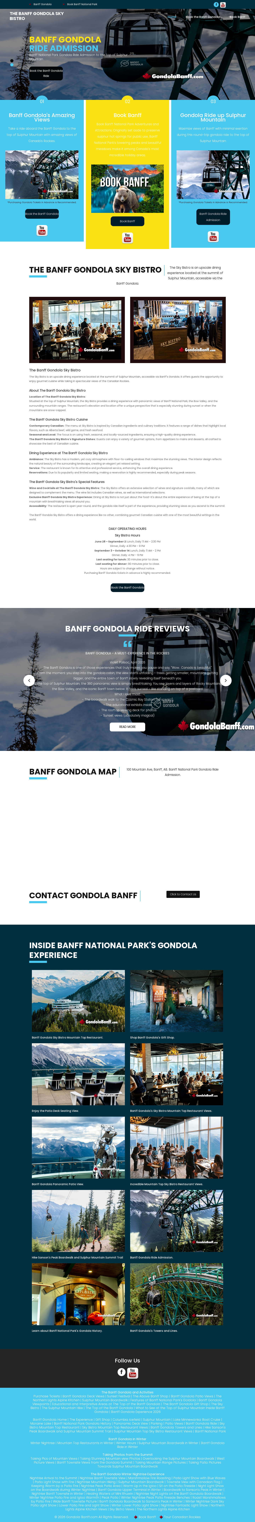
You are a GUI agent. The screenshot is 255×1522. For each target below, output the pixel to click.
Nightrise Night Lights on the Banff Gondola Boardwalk (179, 1493)
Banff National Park (210, 1431)
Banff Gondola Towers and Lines (176, 1427)
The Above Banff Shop (150, 1396)
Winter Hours (126, 1443)
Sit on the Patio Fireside (177, 1486)
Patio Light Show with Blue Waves (199, 1478)
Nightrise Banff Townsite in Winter (58, 1493)
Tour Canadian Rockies (182, 1517)
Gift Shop (102, 1419)
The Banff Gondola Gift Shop (185, 1404)
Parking (157, 1423)
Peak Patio (110, 1497)
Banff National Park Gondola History (82, 1423)
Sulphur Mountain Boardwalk (105, 1400)
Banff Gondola (40, 4)
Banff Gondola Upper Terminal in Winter (129, 1489)
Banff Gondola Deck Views (83, 1396)
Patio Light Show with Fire (54, 1482)
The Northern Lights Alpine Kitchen (163, 1509)
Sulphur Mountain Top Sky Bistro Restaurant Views (153, 1431)
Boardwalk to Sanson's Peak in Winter (193, 1489)
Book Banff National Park (80, 4)
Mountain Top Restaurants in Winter (85, 1443)
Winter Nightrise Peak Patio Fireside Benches (155, 1497)
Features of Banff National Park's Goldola (163, 1400)
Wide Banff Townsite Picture (75, 1501)
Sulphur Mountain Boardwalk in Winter (168, 1443)
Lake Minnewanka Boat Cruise (196, 1419)
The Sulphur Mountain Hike (62, 1408)
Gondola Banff (78, 1517)
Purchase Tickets (46, 1396)
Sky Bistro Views (122, 1509)
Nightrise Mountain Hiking (96, 1482)
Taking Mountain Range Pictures (160, 1462)
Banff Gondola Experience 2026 (136, 1412)
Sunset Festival (118, 1396)
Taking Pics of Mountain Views (53, 1458)
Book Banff (237, 17)
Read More (127, 727)
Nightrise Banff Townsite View (103, 1478)
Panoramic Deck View (131, 1423)
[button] (29, 680)
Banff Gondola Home (50, 1419)
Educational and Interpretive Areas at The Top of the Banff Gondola (106, 1404)
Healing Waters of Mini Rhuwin (109, 1493)
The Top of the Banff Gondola (109, 1408)
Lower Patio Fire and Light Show (84, 1505)
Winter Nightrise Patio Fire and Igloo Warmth (64, 1497)
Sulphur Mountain (157, 1419)
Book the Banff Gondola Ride (46, 73)
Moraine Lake (40, 1423)
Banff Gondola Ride (201, 1423)
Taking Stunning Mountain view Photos (110, 1458)
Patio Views (174, 1423)
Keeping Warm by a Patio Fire (54, 1486)
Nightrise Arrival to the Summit (53, 1478)
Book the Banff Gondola (203, 17)
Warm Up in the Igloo (140, 1486)
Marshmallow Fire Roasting (149, 1478)
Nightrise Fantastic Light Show (184, 1505)
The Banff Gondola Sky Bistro (37, 16)
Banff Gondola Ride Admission (213, 217)
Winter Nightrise (42, 1443)
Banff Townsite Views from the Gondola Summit (94, 1462)
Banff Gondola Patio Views (192, 1396)
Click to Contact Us (183, 894)
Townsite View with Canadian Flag (193, 1482)
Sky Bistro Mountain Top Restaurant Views (115, 1427)
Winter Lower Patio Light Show (135, 1505)
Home (172, 17)
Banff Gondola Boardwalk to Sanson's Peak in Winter (141, 1501)
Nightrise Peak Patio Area (101, 1486)
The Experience (81, 1419)
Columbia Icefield (126, 1419)
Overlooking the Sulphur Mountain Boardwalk (178, 1458)
